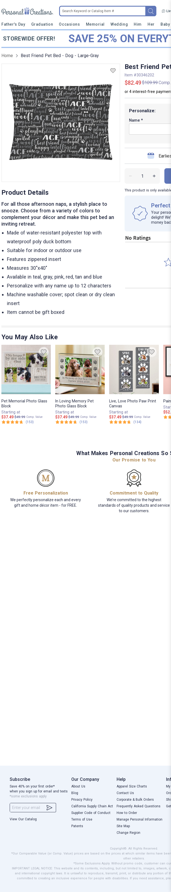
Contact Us (125, 793)
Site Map (123, 826)
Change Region (128, 833)
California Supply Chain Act (92, 806)
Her (151, 24)
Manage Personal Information (139, 819)
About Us (78, 786)
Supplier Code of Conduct (91, 813)
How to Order (127, 813)
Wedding (119, 24)
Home (7, 55)
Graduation (42, 24)
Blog (74, 793)
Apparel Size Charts (132, 786)
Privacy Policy (82, 800)
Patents (77, 826)
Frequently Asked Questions (139, 806)
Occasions (69, 24)
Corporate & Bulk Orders (135, 800)
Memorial (95, 24)
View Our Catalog (23, 819)
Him (138, 24)
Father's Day (13, 24)
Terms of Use (81, 819)
